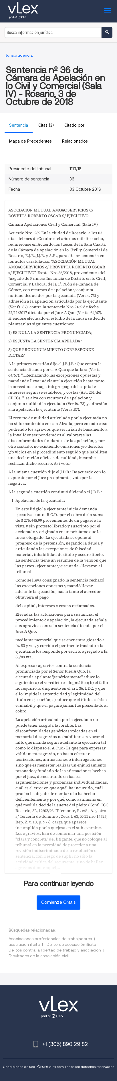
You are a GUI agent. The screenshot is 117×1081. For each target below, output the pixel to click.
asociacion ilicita (24, 944)
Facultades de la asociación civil (39, 955)
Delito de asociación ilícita (71, 944)
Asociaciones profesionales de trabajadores (50, 938)
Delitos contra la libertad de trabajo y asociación (55, 950)
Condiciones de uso (19, 1066)
